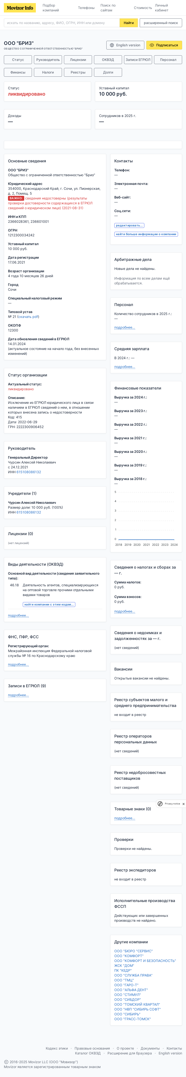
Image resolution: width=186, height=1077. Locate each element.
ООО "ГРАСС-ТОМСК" (132, 1019)
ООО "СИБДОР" (127, 999)
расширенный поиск (161, 23)
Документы (150, 1048)
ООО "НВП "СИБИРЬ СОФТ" (137, 1009)
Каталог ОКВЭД (88, 1053)
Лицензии (78, 60)
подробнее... (18, 615)
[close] (184, 803)
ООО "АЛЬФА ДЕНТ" (131, 990)
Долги (108, 72)
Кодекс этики (57, 1048)
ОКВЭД (108, 60)
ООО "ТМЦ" (124, 980)
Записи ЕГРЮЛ (138, 60)
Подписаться (163, 45)
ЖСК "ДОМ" (124, 965)
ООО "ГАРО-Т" (126, 985)
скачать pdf (28, 317)
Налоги (48, 72)
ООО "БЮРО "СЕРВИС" (133, 951)
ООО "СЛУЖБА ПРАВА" (133, 975)
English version (124, 45)
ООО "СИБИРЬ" (127, 1014)
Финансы (17, 72)
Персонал (168, 60)
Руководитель (48, 60)
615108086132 (28, 472)
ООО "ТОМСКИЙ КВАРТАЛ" (137, 1004)
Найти (129, 23)
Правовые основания (92, 1048)
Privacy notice (172, 803)
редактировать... (129, 225)
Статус (18, 60)
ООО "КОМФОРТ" (129, 956)
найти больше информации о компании (146, 234)
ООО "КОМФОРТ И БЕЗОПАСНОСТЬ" (145, 961)
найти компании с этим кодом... (49, 604)
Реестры (78, 72)
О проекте (125, 1048)
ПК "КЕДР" (123, 970)
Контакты (174, 1048)
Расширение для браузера (130, 1053)
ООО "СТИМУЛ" (127, 995)
